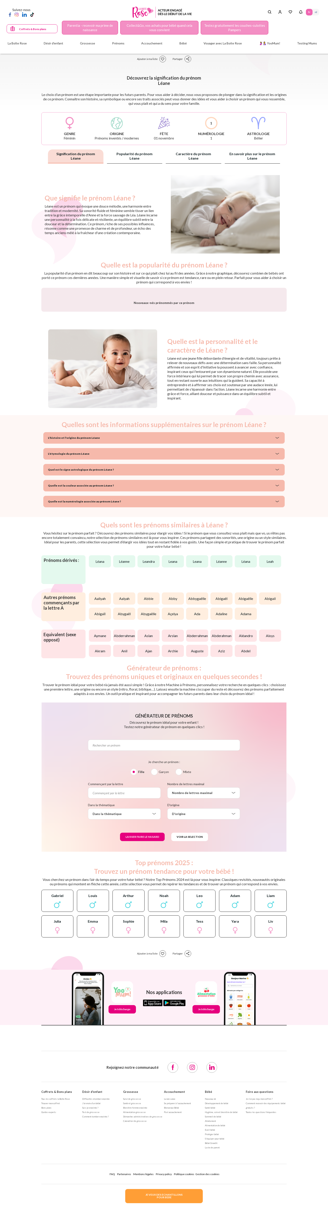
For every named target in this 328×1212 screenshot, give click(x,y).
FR (309, 12)
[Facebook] (10, 14)
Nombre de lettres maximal (185, 900)
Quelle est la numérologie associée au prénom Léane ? (84, 617)
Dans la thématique (101, 921)
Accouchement (174, 1208)
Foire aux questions (259, 1208)
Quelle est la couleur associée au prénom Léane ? (81, 601)
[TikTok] (32, 14)
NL (316, 12)
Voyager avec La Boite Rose (223, 43)
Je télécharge (122, 1125)
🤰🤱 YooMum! (269, 43)
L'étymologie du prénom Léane (69, 569)
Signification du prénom (75, 156)
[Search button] (269, 12)
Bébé (208, 1208)
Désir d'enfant (92, 1208)
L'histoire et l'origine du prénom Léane (74, 553)
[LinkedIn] (24, 14)
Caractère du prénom (193, 156)
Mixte (187, 888)
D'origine (173, 921)
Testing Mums (307, 43)
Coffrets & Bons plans (32, 29)
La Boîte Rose (17, 43)
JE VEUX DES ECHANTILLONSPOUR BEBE (164, 1196)
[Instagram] (17, 14)
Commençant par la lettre (105, 900)
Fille (141, 888)
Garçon (164, 888)
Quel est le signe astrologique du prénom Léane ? (81, 585)
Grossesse (130, 1208)
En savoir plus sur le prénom (252, 156)
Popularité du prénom (134, 156)
